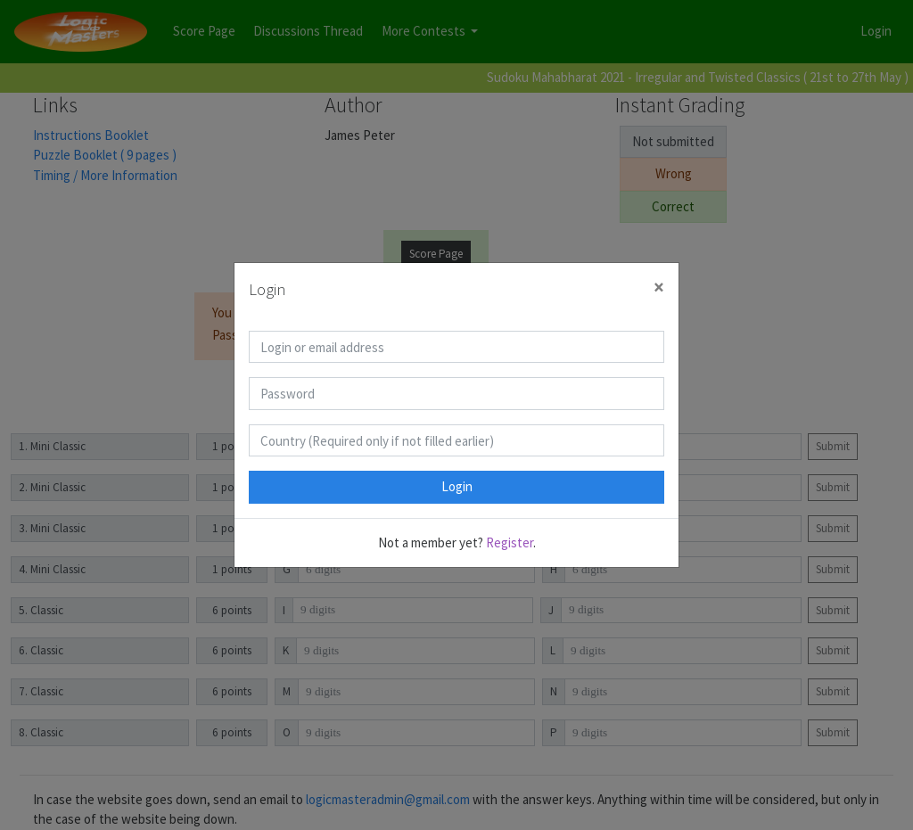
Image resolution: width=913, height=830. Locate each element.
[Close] (659, 287)
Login (457, 486)
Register (509, 542)
